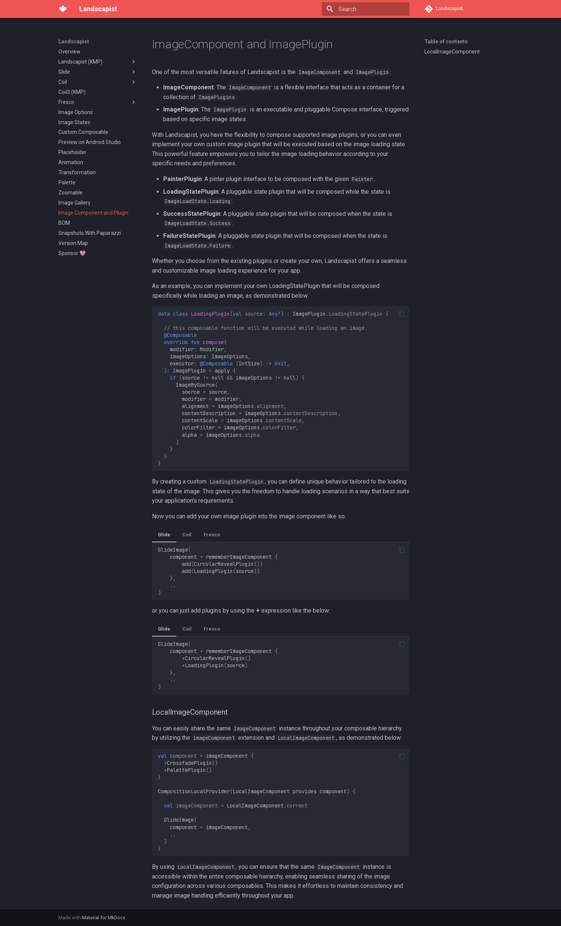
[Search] (365, 9)
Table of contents (446, 42)
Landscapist (73, 42)
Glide (164, 534)
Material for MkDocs (103, 917)
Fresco (212, 534)
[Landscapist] (62, 8)
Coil (187, 534)
